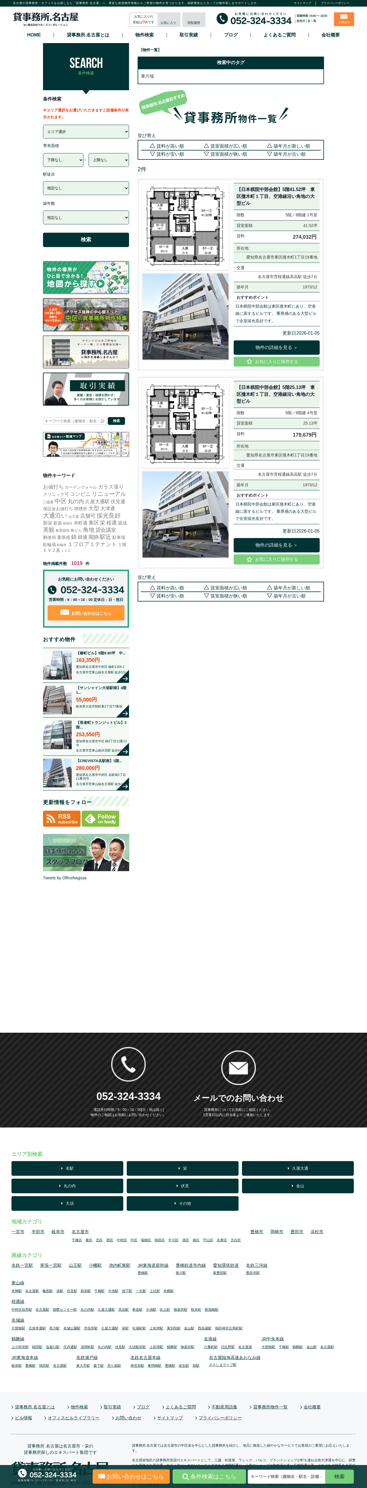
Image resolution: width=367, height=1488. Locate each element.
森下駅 (98, 1366)
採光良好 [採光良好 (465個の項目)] (109, 515)
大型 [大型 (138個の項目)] (93, 508)
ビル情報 (23, 1417)
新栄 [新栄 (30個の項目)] (47, 523)
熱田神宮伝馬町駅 (229, 1328)
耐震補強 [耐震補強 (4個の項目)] (62, 531)
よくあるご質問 (279, 35)
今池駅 (113, 1291)
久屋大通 (300, 1168)
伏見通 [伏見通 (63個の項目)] (118, 501)
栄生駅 (184, 1366)
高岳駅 (123, 1310)
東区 (88, 1240)
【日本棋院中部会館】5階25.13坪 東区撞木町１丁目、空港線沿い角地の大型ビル (276, 394)
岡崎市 (276, 1231)
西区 (109, 1240)
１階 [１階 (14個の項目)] (122, 544)
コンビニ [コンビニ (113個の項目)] (80, 494)
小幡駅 (95, 1265)
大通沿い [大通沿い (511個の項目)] (55, 515)
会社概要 (330, 35)
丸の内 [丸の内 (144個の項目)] (76, 501)
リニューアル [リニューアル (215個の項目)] (109, 494)
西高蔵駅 (205, 1328)
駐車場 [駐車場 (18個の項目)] (118, 537)
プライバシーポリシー (335, 3)
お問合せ (344, 22)
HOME (34, 35)
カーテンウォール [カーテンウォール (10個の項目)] (81, 487)
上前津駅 (156, 1328)
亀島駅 (47, 1291)
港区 (185, 1240)
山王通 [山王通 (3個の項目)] (74, 516)
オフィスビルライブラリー (73, 1417)
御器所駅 (181, 1310)
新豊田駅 (220, 1273)
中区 (133, 1240)
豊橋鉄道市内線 (191, 1265)
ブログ (231, 35)
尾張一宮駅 (51, 1265)
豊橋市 (256, 1231)
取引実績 (188, 35)
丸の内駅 (87, 1310)
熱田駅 (44, 1366)
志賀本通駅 (37, 1328)
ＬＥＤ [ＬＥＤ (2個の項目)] (66, 550)
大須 (70, 1203)
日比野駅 (228, 1347)
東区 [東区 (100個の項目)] (94, 523)
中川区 (173, 1240)
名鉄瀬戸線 (87, 1357)
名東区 (222, 1240)
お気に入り (168, 22)
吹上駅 (165, 1310)
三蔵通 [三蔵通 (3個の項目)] (48, 502)
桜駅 (196, 1366)
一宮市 (17, 1231)
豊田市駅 (253, 1273)
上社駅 (155, 1291)
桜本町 (196, 1310)
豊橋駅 (143, 1273)
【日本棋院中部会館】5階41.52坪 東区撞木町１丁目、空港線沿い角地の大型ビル (276, 196)
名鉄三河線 (257, 1265)
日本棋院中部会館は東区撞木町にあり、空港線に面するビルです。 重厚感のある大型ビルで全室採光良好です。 (276, 313)
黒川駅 (54, 1328)
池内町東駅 (119, 1265)
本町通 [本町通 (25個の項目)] (80, 523)
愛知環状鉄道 (226, 1265)
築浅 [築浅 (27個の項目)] (122, 523)
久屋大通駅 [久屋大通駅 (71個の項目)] (97, 501)
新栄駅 (86, 1291)
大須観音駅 (137, 1347)
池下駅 (127, 1291)
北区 (99, 1240)
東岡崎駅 (154, 1366)
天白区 (236, 1240)
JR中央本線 (272, 1338)
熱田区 (160, 1240)
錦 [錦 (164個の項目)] (74, 537)
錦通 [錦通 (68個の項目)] (82, 537)
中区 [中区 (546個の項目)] (60, 501)
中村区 (122, 1240)
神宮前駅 (137, 1366)
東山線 (17, 1282)
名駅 (70, 1168)
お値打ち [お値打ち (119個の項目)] (53, 487)
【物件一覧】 (150, 50)
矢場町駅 (139, 1328)
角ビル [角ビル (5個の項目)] (76, 530)
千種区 (77, 1240)
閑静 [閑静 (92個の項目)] (94, 537)
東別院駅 (174, 1328)
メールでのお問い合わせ (238, 1098)
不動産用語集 (224, 1406)
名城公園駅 (72, 1328)
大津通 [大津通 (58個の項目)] (107, 508)
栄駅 (59, 1291)
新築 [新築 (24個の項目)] (57, 523)
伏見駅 (72, 1291)
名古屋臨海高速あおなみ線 (235, 1357)
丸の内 (70, 1186)
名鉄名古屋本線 (145, 1357)
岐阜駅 (16, 1366)
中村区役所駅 (21, 1310)
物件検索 (144, 35)
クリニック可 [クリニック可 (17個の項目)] (56, 494)
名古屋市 (80, 1231)
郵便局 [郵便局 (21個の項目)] (49, 537)
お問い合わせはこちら (86, 613)
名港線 (210, 1338)
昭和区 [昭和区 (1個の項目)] (68, 523)
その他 (185, 1203)
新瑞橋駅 (211, 1310)
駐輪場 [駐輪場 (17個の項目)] (49, 544)
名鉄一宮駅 (22, 1265)
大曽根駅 (18, 1328)
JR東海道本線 (24, 1357)
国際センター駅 (65, 1310)
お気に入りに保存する (276, 361)
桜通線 (17, 1301)
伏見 (185, 1186)
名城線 (17, 1320)
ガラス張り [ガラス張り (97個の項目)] (111, 487)
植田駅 (37, 1347)
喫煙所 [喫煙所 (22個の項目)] (80, 508)
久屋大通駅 (106, 1310)
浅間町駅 (87, 1347)
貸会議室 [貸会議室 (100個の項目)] (105, 530)
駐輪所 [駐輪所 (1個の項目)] (62, 545)
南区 (196, 1240)
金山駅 (189, 1328)
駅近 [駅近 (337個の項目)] (105, 537)
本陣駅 (16, 1291)
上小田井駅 (20, 1347)
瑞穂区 (146, 1240)
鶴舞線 (17, 1338)
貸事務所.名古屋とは (88, 35)
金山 (300, 1186)
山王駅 (75, 1265)
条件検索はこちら (209, 1476)
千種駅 (99, 1291)
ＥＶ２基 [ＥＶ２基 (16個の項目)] (51, 550)
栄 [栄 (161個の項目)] (102, 523)
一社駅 (141, 1291)
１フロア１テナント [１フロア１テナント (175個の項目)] (92, 544)
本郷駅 (168, 1291)
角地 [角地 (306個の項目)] (88, 530)
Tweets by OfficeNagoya (64, 878)
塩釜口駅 (53, 1347)
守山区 (208, 1240)
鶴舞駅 (172, 1347)
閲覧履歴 (194, 22)
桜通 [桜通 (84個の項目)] (111, 523)
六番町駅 (211, 1347)
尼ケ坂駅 (114, 1366)
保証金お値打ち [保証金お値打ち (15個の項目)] (58, 508)
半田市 (38, 1231)
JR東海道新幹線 (153, 1265)
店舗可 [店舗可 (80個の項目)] (87, 516)
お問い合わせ (128, 1417)
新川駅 (181, 1273)
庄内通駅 (70, 1347)
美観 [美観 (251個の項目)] (48, 530)
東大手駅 (83, 1366)
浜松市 (317, 1231)
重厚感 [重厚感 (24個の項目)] (63, 537)
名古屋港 (245, 1347)
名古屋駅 (32, 1291)
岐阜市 (58, 1231)
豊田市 (296, 1231)
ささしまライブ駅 (223, 1365)
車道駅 (137, 1310)
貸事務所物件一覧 (270, 1406)
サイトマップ (302, 3)
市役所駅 (91, 1328)
